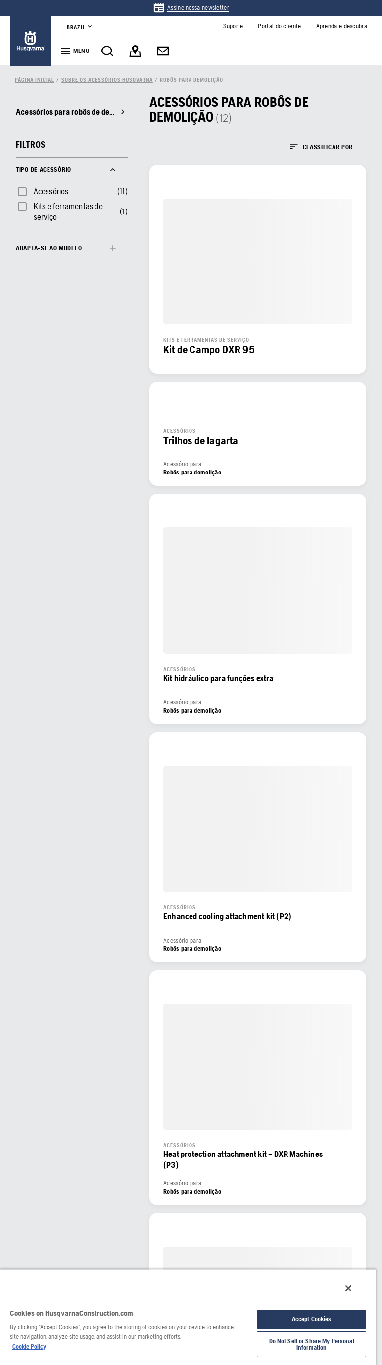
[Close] (348, 1288)
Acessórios (51, 191)
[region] (188, 1317)
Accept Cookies (312, 1319)
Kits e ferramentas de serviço (68, 211)
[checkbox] (42, 191)
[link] (191, 8)
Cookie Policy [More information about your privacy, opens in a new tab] (29, 1346)
